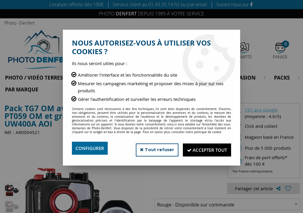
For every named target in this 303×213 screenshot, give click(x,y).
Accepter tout (204, 148)
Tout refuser (151, 148)
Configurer (90, 148)
